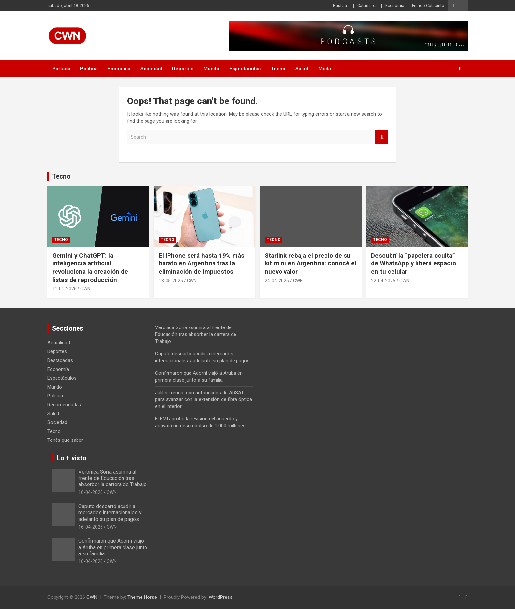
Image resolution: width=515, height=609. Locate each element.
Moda (324, 69)
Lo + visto (71, 458)
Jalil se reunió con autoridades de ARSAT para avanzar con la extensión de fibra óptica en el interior (203, 399)
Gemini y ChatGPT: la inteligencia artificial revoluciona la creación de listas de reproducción (90, 267)
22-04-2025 (383, 280)
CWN (85, 288)
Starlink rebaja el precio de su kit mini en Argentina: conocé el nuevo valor (310, 263)
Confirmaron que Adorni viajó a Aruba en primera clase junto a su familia (112, 547)
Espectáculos (245, 69)
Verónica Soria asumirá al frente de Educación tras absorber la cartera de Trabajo (195, 334)
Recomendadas (64, 405)
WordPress (221, 597)
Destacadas (60, 360)
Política (89, 69)
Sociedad (151, 69)
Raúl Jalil (341, 5)
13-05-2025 (171, 280)
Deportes (182, 69)
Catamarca (367, 5)
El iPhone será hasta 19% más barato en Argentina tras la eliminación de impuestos (201, 263)
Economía (394, 5)
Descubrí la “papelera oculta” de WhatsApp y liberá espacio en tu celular (413, 263)
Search (381, 137)
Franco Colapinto (428, 5)
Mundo (211, 69)
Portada (61, 69)
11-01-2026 (64, 288)
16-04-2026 (90, 492)
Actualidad (58, 343)
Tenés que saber (65, 440)
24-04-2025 (277, 280)
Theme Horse (142, 597)
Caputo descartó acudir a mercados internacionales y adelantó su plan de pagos (110, 512)
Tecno (278, 69)
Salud (301, 69)
